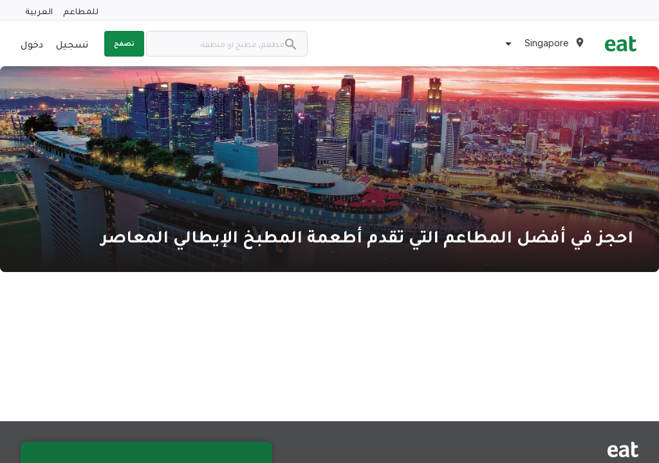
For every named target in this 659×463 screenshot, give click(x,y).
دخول (32, 43)
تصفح (124, 43)
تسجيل (72, 43)
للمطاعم (80, 10)
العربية (39, 10)
